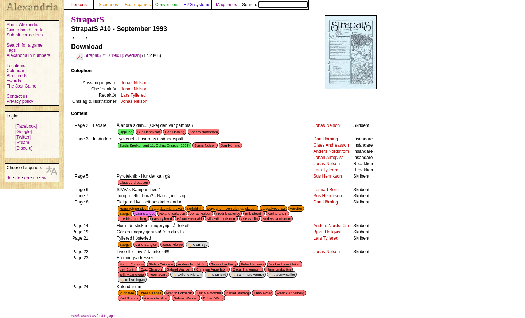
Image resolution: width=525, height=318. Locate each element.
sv (44, 178)
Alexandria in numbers (28, 55)
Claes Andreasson (331, 145)
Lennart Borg (326, 189)
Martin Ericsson (132, 264)
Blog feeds (17, 75)
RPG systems (196, 4)
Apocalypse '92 (273, 208)
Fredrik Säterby (228, 214)
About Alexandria (23, 24)
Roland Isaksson (172, 214)
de (17, 178)
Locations (16, 65)
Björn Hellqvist (328, 231)
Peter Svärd (158, 274)
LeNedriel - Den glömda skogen (232, 208)
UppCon (126, 132)
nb (35, 178)
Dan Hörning (174, 132)
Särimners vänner (250, 274)
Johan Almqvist (328, 157)
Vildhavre (127, 293)
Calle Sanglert (146, 245)
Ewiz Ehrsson (151, 269)
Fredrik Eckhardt (179, 293)
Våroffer (296, 208)
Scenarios (108, 4)
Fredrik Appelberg (133, 219)
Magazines (226, 4)
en (26, 178)
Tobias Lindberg (223, 264)
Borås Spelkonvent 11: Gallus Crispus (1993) (155, 145)
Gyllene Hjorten (190, 274)
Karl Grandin (277, 214)
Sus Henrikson (148, 132)
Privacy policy (20, 101)
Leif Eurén (128, 269)
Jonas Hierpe (172, 245)
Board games (138, 4)
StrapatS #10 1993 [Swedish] (112, 55)
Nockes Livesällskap (284, 264)
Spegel (125, 214)
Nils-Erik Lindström (221, 219)
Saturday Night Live (166, 208)
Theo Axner (263, 293)
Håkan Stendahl (189, 219)
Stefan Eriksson (161, 264)
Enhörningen (135, 280)
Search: (275, 4)
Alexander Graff (156, 298)
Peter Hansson (252, 264)
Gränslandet (144, 214)
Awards (14, 81)
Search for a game (25, 45)
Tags (11, 50)
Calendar (15, 70)
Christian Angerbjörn (212, 269)
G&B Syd (200, 245)
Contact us (17, 96)
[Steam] (22, 142)
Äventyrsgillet (284, 274)
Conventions (167, 4)
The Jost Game (21, 86)
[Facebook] (26, 126)
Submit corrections (25, 35)
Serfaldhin (194, 208)
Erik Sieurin (254, 214)
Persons (79, 4)
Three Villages (150, 293)
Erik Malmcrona (132, 274)
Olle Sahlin (249, 219)
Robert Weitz (213, 298)
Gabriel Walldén (179, 269)
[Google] (23, 131)
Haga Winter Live (133, 208)
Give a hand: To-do (25, 29)
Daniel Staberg (237, 293)
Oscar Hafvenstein (247, 269)
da (9, 178)
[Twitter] (23, 137)
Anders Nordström (204, 132)
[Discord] (23, 148)
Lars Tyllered (133, 95)
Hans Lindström (278, 269)
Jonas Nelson (134, 82)
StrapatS (87, 19)
